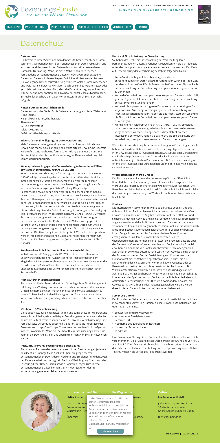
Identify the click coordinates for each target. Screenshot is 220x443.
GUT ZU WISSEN (149, 5)
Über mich (72, 417)
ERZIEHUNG (13, 27)
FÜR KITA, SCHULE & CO (93, 27)
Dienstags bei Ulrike (169, 417)
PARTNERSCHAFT (36, 27)
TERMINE (142, 27)
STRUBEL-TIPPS (122, 27)
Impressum (172, 434)
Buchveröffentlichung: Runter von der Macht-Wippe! (156, 10)
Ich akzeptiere (110, 431)
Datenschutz (190, 434)
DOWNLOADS (166, 5)
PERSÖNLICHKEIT (62, 27)
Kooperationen (183, 5)
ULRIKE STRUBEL (121, 5)
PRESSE (135, 5)
